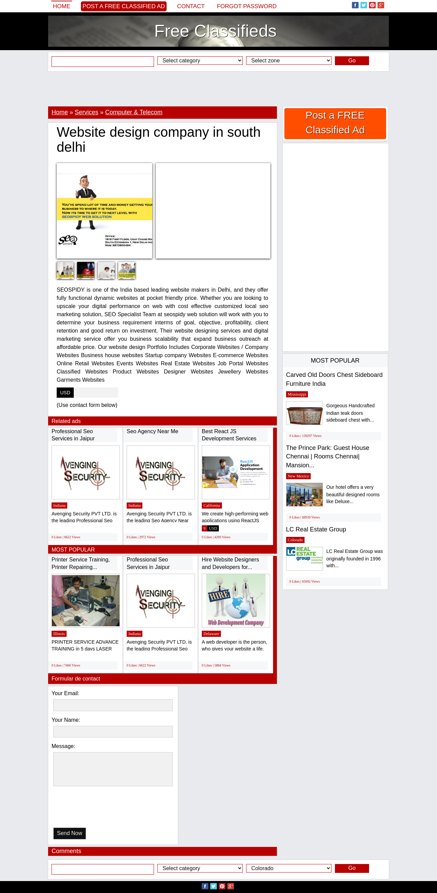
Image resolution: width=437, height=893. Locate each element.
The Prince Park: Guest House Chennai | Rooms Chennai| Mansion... (327, 456)
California (211, 505)
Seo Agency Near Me (152, 431)
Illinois (59, 633)
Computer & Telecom (134, 112)
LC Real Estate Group (316, 529)
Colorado (295, 540)
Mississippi (297, 394)
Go (351, 60)
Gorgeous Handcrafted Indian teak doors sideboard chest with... (350, 413)
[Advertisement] (218, 88)
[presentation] (88, 808)
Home (61, 6)
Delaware (211, 633)
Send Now (69, 833)
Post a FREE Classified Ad (124, 6)
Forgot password (247, 6)
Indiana (59, 505)
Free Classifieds (215, 31)
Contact (191, 6)
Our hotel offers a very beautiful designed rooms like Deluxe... (353, 494)
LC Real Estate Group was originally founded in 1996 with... (354, 558)
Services (86, 112)
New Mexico (298, 476)
